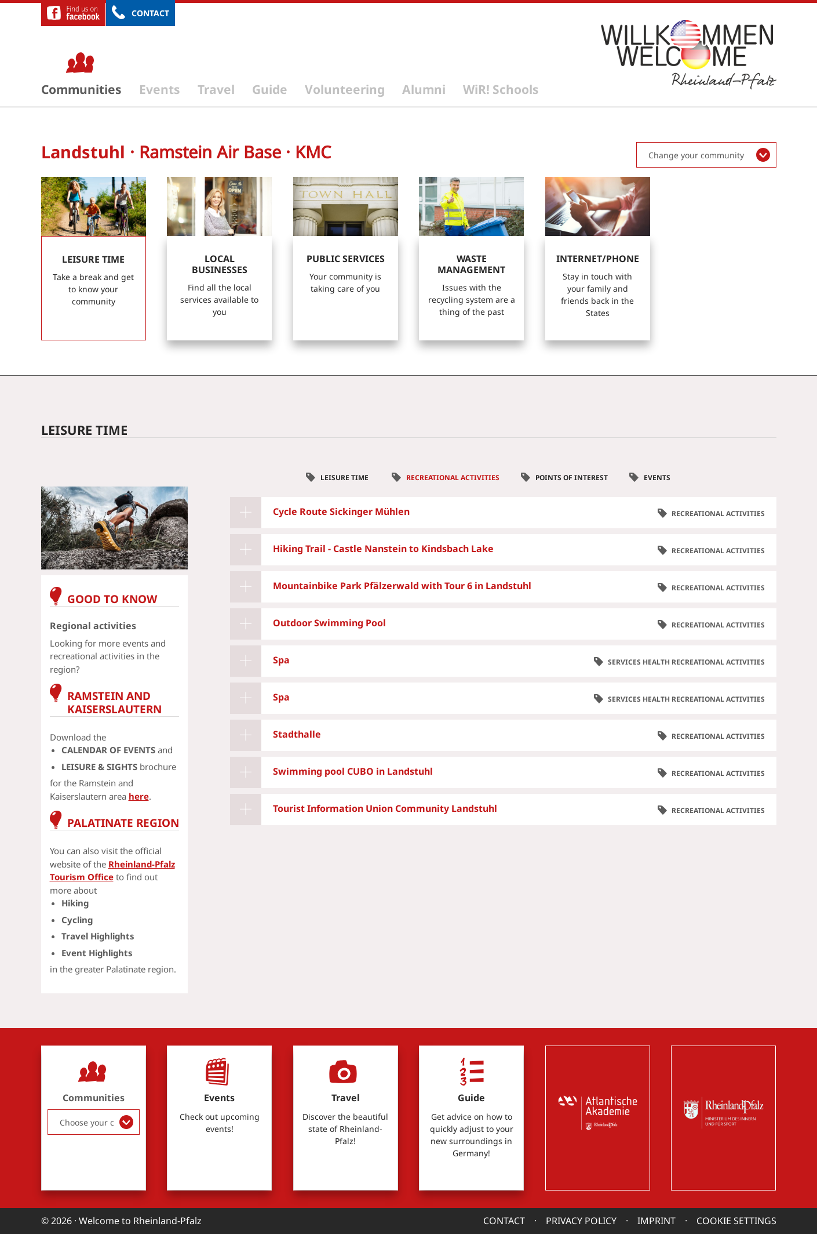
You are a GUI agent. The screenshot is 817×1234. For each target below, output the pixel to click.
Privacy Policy (581, 1220)
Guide (269, 89)
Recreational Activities (452, 477)
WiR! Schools (501, 89)
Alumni (424, 89)
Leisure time (345, 477)
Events (159, 89)
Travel (216, 89)
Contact (150, 13)
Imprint (656, 1220)
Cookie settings (736, 1220)
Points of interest (571, 477)
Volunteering (345, 89)
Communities (81, 89)
